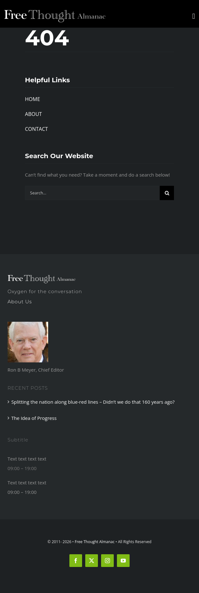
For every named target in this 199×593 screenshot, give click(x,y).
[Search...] (92, 193)
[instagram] (107, 560)
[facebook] (75, 560)
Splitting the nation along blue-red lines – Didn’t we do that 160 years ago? (93, 402)
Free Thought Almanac (95, 541)
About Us (20, 302)
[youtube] (123, 560)
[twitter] (91, 560)
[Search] (167, 193)
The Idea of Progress (34, 418)
